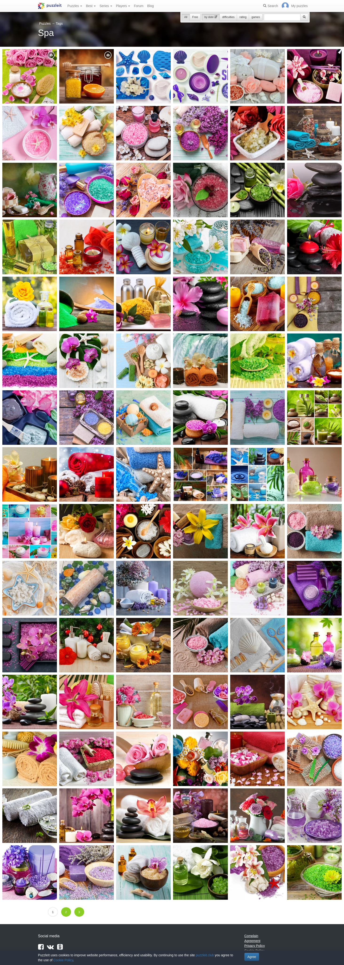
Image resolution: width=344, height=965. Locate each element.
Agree (251, 957)
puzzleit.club (205, 955)
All (185, 17)
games (255, 17)
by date (210, 17)
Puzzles (74, 6)
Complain (251, 936)
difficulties (228, 17)
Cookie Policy (63, 960)
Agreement (252, 941)
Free (195, 17)
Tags (59, 23)
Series (105, 6)
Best (91, 6)
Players (123, 6)
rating (242, 17)
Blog (150, 6)
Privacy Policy (254, 946)
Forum (138, 6)
